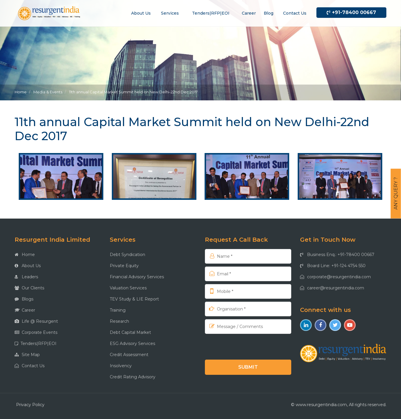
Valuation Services (128, 288)
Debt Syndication (127, 254)
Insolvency (121, 365)
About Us (28, 265)
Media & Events (47, 92)
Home (21, 92)
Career (249, 13)
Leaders (26, 276)
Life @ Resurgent (36, 321)
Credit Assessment (129, 354)
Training (118, 310)
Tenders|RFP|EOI (210, 13)
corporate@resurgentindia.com (335, 276)
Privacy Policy (30, 404)
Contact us (294, 13)
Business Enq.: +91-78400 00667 (337, 254)
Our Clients (29, 288)
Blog (268, 13)
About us (141, 13)
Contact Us (29, 365)
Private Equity (124, 265)
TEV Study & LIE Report (134, 299)
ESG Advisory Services (132, 343)
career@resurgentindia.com (332, 288)
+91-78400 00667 (351, 12)
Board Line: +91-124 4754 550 (333, 265)
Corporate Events (36, 332)
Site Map (27, 354)
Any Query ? (396, 193)
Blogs (24, 299)
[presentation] (242, 346)
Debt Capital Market (130, 332)
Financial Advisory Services (137, 276)
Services (170, 13)
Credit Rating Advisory (132, 376)
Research (119, 321)
